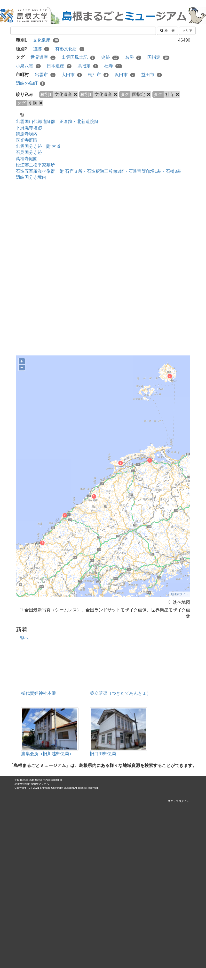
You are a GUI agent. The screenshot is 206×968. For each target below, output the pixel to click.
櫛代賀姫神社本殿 (38, 693)
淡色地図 (179, 602)
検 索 (167, 31)
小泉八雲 (28, 66)
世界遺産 (43, 57)
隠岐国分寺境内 (31, 177)
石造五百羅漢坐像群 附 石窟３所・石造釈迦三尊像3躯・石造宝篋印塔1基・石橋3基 (98, 171)
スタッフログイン (178, 801)
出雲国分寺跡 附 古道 (38, 146)
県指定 (88, 66)
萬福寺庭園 (27, 158)
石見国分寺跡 (29, 152)
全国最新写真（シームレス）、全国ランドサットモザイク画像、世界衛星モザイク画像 (105, 613)
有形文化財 (70, 48)
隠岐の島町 (30, 83)
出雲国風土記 (78, 57)
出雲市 (45, 74)
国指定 (158, 57)
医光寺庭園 (27, 140)
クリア (187, 31)
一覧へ (22, 638)
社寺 (113, 66)
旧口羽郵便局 (103, 753)
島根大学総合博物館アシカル (32, 783)
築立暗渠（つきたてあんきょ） (120, 693)
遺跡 (41, 48)
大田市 (72, 74)
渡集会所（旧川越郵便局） (47, 753)
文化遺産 (46, 40)
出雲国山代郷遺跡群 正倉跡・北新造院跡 (57, 121)
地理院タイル (179, 594)
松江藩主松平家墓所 (35, 165)
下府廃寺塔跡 (29, 127)
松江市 (98, 74)
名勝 (133, 57)
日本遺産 (59, 66)
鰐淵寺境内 (27, 133)
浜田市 (125, 74)
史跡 (110, 57)
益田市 (151, 74)
